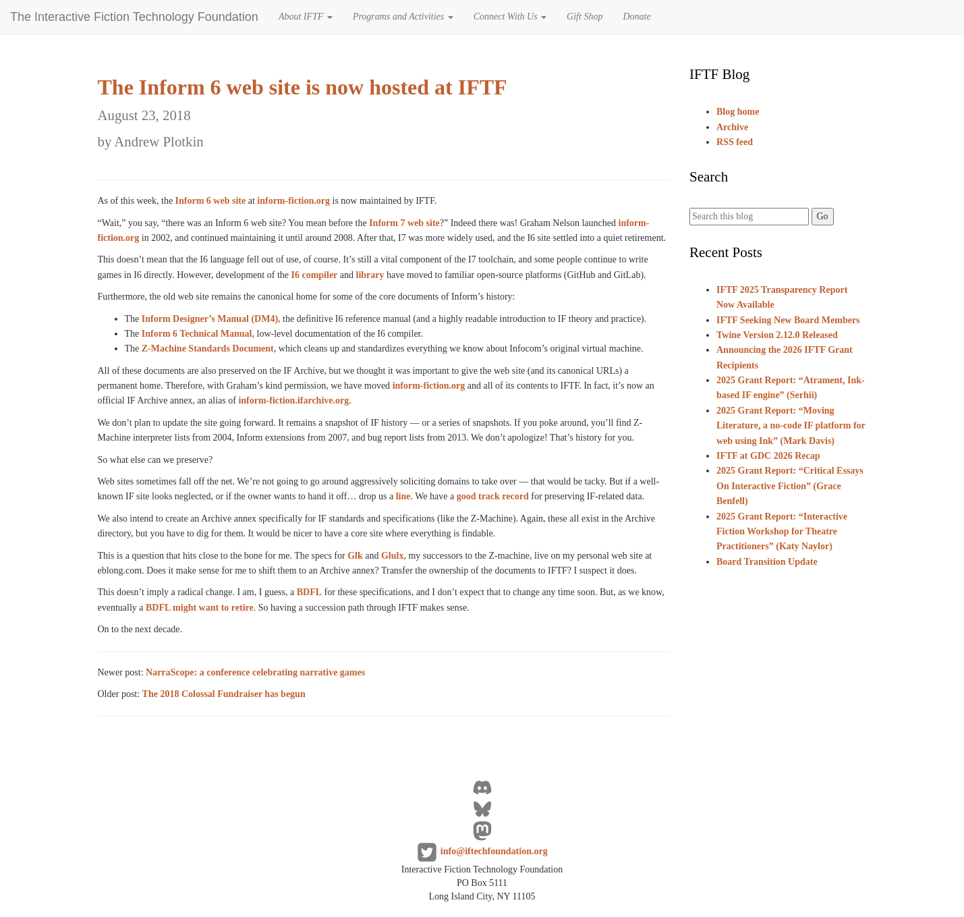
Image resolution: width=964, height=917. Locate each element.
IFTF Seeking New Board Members (788, 320)
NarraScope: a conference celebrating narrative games (255, 672)
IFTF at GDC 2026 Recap (768, 456)
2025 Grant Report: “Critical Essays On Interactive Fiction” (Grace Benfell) (789, 486)
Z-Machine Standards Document (208, 348)
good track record (493, 496)
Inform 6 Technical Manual (197, 334)
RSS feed (734, 142)
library (370, 275)
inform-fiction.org (293, 201)
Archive (732, 127)
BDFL (309, 592)
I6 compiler (314, 275)
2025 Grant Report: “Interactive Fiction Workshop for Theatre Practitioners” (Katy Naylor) (781, 531)
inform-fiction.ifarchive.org (293, 400)
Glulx (392, 556)
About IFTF (306, 16)
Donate (636, 16)
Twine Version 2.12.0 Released (777, 335)
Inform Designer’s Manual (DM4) (210, 319)
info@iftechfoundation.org (494, 852)
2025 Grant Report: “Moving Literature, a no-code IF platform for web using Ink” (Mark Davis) (791, 426)
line (403, 496)
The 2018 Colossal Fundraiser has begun (224, 694)
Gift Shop (584, 16)
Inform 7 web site (404, 223)
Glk (355, 556)
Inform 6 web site (210, 201)
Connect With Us (510, 16)
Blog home (737, 112)
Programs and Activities (403, 16)
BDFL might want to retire (200, 608)
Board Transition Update (767, 562)
